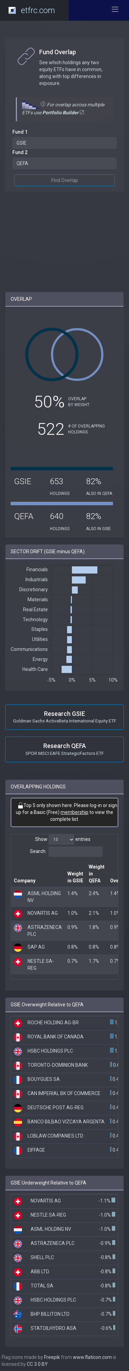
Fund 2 (20, 152)
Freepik (52, 1357)
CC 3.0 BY (37, 1364)
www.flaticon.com (92, 1357)
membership (74, 812)
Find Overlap (64, 180)
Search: (66, 851)
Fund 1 (20, 132)
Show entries (62, 839)
